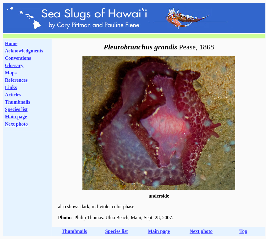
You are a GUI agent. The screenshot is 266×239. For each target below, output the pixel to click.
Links (11, 87)
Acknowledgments (24, 50)
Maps (10, 72)
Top (243, 231)
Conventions (18, 58)
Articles (13, 94)
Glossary (14, 65)
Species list (16, 109)
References (16, 80)
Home (11, 43)
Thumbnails (17, 102)
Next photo (201, 231)
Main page (16, 116)
